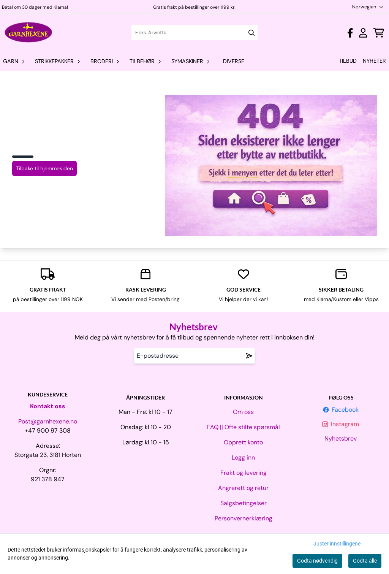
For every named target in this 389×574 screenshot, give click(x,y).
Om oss (243, 412)
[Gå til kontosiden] (350, 33)
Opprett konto (243, 442)
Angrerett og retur (243, 488)
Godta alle (365, 561)
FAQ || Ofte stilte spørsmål (243, 427)
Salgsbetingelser (243, 503)
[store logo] (28, 32)
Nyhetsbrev (341, 438)
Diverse (233, 61)
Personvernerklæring (243, 518)
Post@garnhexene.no (47, 421)
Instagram (341, 424)
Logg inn (243, 457)
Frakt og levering (243, 473)
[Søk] (194, 32)
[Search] (251, 33)
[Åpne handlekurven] (378, 33)
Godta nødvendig (317, 561)
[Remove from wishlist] (249, 356)
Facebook (341, 410)
